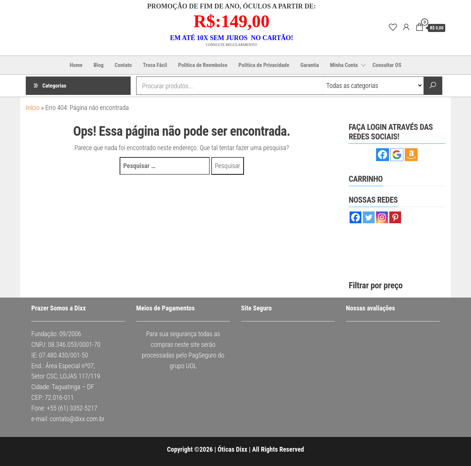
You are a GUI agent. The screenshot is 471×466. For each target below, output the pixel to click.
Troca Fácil (155, 65)
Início (33, 107)
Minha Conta (344, 65)
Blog (98, 65)
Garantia (309, 65)
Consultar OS (386, 65)
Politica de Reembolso (202, 65)
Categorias (54, 85)
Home (76, 65)
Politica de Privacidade (263, 65)
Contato (123, 65)
